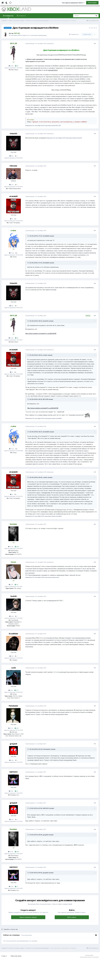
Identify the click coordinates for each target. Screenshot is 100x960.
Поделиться (74, 34)
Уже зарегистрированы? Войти (73, 3)
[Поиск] (83, 15)
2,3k (11, 184)
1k (11, 219)
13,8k (11, 66)
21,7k (10, 728)
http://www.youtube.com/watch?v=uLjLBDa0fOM (40, 333)
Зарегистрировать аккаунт (28, 917)
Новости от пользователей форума (34, 35)
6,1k (11, 656)
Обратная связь (16, 956)
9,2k (11, 584)
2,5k (11, 616)
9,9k (10, 690)
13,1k (11, 791)
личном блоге (53, 70)
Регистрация (92, 2)
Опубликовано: (35, 43)
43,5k (10, 546)
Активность (22, 15)
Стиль (4, 956)
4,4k (11, 760)
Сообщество (9, 16)
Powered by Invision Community (89, 957)
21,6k (11, 253)
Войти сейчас (71, 917)
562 (11, 156)
